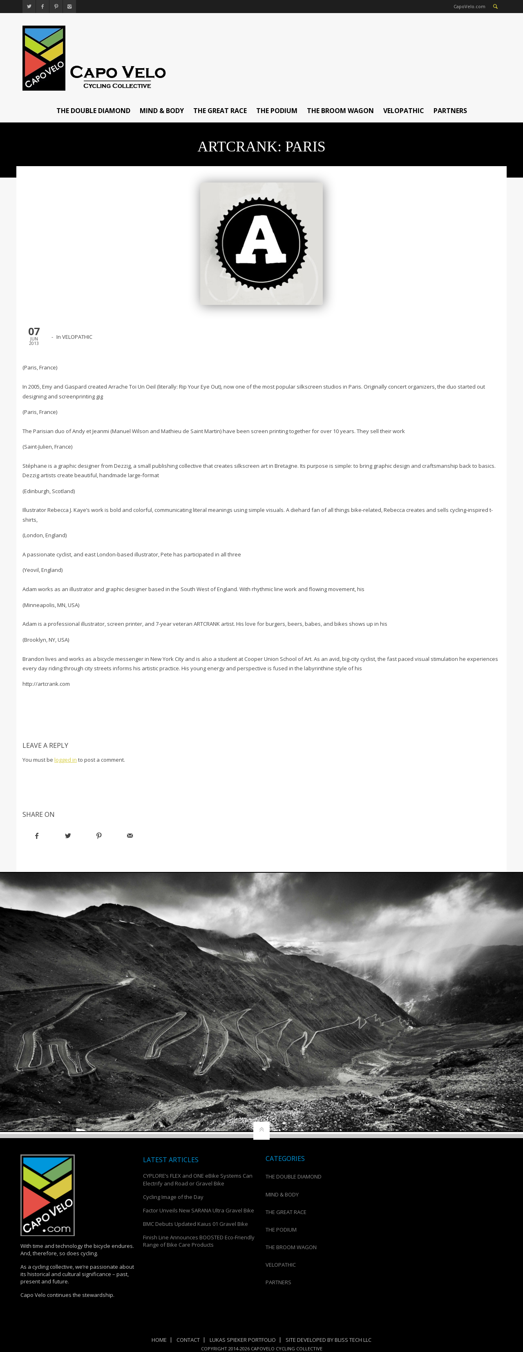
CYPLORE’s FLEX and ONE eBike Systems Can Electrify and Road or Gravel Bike (198, 1179)
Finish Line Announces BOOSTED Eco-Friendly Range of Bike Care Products (199, 1241)
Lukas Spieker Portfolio (243, 1339)
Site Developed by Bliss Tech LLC (328, 1339)
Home (159, 1339)
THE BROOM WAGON (340, 110)
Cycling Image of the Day (173, 1197)
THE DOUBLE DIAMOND (93, 110)
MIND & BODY (162, 110)
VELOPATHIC (403, 110)
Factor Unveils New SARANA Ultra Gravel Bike (198, 1210)
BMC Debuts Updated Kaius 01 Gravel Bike (195, 1223)
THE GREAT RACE (220, 110)
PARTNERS (450, 110)
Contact (188, 1339)
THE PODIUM (276, 110)
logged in (65, 759)
